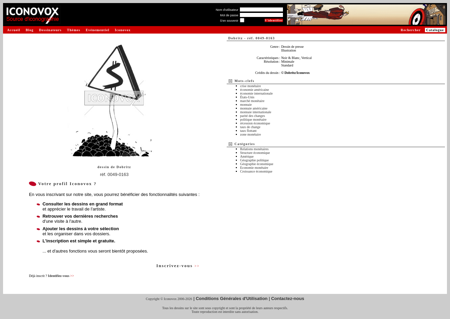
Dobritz (124, 167)
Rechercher (411, 30)
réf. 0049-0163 (114, 174)
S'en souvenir (229, 20)
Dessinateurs (50, 30)
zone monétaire (250, 134)
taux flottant (248, 131)
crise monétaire (250, 86)
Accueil (13, 30)
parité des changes (252, 116)
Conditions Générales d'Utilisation (232, 298)
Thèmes (73, 30)
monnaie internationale (255, 112)
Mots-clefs (244, 81)
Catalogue (435, 30)
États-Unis (247, 97)
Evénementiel (97, 30)
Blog (30, 30)
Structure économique (255, 153)
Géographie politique (254, 160)
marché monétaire (252, 101)
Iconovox (123, 30)
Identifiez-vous (61, 276)
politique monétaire (253, 119)
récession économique (255, 123)
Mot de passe (229, 15)
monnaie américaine (254, 108)
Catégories (244, 144)
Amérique (247, 156)
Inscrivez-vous (178, 265)
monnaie (246, 104)
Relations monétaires (254, 149)
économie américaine (254, 90)
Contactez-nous (287, 298)
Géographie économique (256, 164)
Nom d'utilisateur (227, 10)
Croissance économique (256, 171)
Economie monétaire (254, 168)
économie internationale (256, 93)
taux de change (250, 127)
